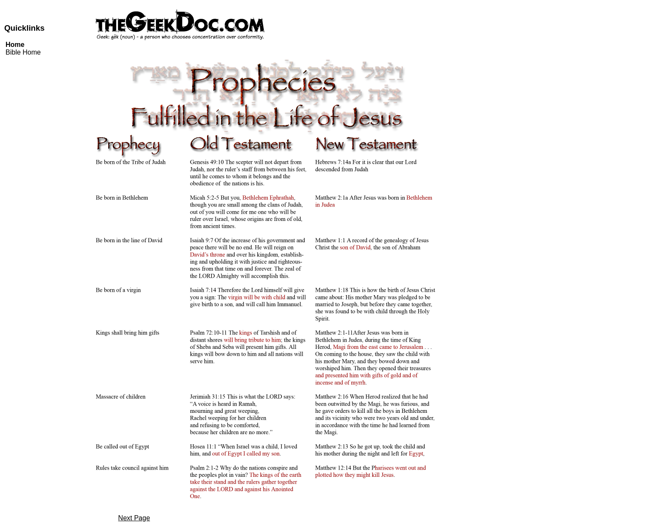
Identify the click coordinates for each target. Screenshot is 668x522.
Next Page (134, 518)
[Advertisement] (627, 143)
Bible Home (23, 52)
